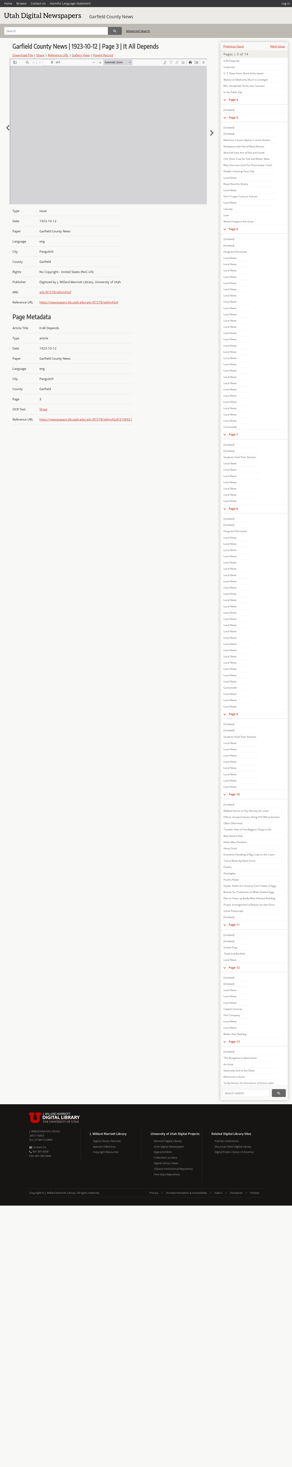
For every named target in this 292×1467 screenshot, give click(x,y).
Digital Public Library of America (234, 1152)
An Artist (228, 1064)
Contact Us (38, 3)
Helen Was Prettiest (235, 842)
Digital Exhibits (163, 1152)
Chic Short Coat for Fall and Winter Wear (247, 159)
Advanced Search (138, 31)
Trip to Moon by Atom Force (239, 861)
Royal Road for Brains (236, 184)
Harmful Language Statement (70, 3)
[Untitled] (229, 110)
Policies (254, 1193)
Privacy (153, 1193)
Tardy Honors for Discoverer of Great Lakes (249, 1083)
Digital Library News (166, 1163)
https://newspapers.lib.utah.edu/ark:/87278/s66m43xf (78, 302)
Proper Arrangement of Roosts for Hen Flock (249, 904)
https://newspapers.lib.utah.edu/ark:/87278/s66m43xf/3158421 (85, 419)
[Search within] (246, 1093)
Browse (21, 3)
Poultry (228, 867)
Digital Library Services (107, 1141)
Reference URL (58, 55)
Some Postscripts (233, 911)
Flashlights (230, 873)
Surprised (229, 67)
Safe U (218, 1193)
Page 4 (233, 100)
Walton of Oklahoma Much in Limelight (246, 79)
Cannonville (230, 427)
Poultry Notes (231, 879)
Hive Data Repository (167, 1174)
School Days (231, 947)
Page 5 (233, 117)
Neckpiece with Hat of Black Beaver (244, 146)
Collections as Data (165, 1157)
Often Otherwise (233, 823)
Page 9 (233, 714)
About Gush (230, 848)
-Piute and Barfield (234, 953)
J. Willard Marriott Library (44, 1131)
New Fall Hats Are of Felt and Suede (244, 152)
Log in (286, 3)
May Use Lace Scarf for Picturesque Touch (248, 165)
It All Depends (231, 61)
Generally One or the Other (239, 1070)
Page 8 (233, 509)
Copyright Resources (106, 1152)
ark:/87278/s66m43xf (55, 292)
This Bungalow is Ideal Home (240, 1058)
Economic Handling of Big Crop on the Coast (249, 854)
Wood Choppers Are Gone (239, 221)
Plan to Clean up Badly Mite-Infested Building (249, 898)
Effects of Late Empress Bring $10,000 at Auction (252, 817)
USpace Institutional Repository (173, 1169)
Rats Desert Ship (233, 836)
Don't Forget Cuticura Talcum (240, 196)
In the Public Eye (233, 92)
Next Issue (277, 46)
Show (43, 409)
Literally (228, 209)
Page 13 (234, 1042)
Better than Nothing (235, 1034)
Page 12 (234, 968)
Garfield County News (111, 16)
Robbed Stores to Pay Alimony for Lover (246, 811)
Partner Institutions (227, 1141)
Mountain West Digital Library (233, 1146)
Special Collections (104, 1146)
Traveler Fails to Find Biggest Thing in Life (247, 829)
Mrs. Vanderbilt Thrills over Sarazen (244, 86)
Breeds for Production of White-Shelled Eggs (249, 892)
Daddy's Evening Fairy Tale (239, 171)
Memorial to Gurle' (234, 1077)
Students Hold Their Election (240, 457)
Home (8, 3)
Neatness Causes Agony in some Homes (247, 140)
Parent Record (103, 55)
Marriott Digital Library (168, 1141)
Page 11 (234, 925)
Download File (22, 55)
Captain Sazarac (233, 1009)
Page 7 (233, 434)
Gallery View (81, 55)
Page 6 (233, 229)
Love (226, 215)
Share (40, 55)
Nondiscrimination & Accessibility (186, 1193)
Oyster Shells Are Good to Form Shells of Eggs (250, 886)
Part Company (232, 1015)
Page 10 (234, 794)
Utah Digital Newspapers (169, 1146)
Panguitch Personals (235, 252)
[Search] (56, 31)
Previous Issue (233, 46)
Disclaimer (236, 1193)
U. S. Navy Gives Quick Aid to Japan (244, 73)
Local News (230, 178)
